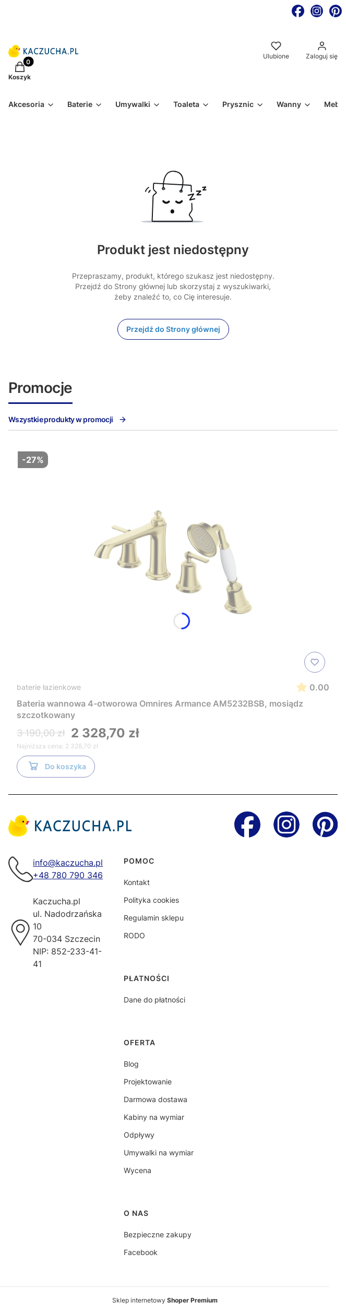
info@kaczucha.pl (68, 862)
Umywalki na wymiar (159, 1152)
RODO (134, 935)
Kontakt (137, 882)
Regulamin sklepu (154, 917)
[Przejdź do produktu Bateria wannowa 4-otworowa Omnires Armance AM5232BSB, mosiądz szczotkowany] (173, 562)
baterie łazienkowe (49, 687)
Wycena (137, 1170)
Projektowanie (148, 1081)
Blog (131, 1063)
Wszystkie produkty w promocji (67, 419)
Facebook (141, 1252)
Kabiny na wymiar (154, 1117)
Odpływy (139, 1134)
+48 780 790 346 (68, 875)
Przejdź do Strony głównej (173, 329)
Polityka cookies (151, 899)
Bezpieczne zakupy (158, 1234)
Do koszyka (56, 768)
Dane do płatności (154, 999)
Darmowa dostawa (155, 1099)
